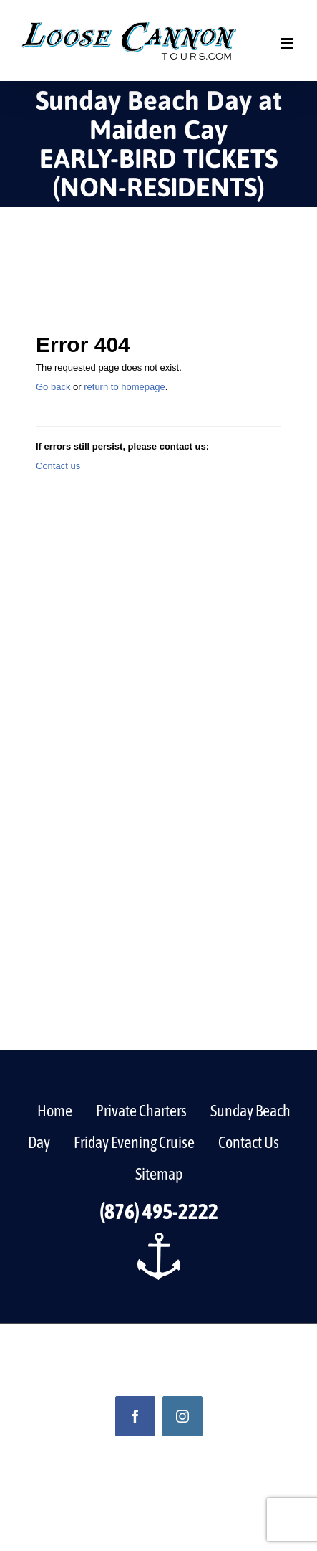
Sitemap (158, 1174)
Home (54, 1110)
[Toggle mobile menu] (288, 43)
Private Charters (141, 1110)
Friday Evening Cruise (134, 1142)
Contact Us (248, 1142)
